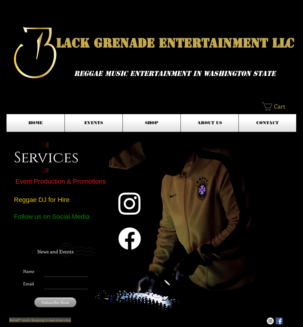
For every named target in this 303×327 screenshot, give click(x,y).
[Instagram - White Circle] (270, 321)
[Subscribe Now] (55, 302)
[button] (278, 106)
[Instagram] (129, 203)
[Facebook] (129, 238)
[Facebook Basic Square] (279, 321)
